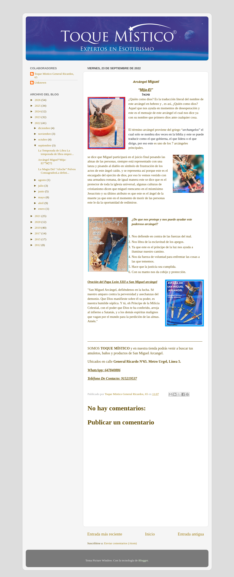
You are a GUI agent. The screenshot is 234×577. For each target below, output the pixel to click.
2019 (38, 227)
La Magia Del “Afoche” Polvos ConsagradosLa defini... (56, 170)
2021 (38, 216)
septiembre (45, 145)
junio (41, 191)
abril (41, 203)
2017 (38, 233)
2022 (38, 123)
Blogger (143, 560)
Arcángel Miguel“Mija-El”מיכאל (51, 161)
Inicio (150, 534)
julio (41, 185)
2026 (38, 100)
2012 (38, 245)
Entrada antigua (191, 534)
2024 (38, 111)
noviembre (45, 133)
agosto (42, 180)
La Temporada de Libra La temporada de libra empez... (55, 152)
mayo (42, 197)
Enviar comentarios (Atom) (120, 543)
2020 (38, 222)
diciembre (44, 128)
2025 (38, 105)
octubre (43, 139)
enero (42, 208)
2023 (38, 117)
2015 (38, 239)
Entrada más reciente (104, 534)
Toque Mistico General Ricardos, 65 (54, 75)
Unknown (40, 82)
